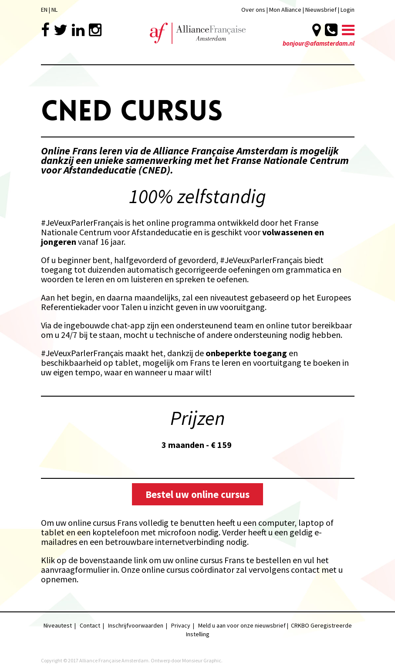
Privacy (180, 625)
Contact (90, 625)
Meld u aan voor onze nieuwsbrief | (244, 625)
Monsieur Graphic (201, 660)
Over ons (253, 9)
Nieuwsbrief (321, 9)
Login (347, 9)
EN (44, 9)
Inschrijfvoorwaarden (135, 625)
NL (54, 9)
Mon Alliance (285, 9)
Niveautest (58, 625)
